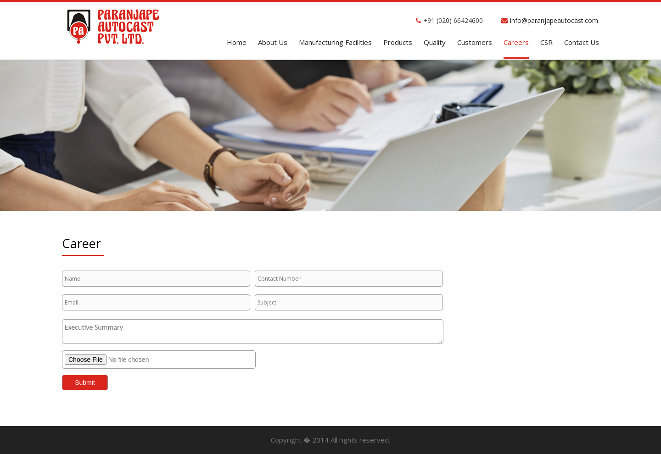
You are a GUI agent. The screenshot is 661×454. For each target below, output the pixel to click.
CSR (546, 42)
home (236, 42)
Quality (435, 42)
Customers (474, 42)
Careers (516, 42)
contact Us (581, 42)
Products (397, 42)
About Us (272, 42)
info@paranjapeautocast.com (554, 20)
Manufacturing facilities (335, 42)
